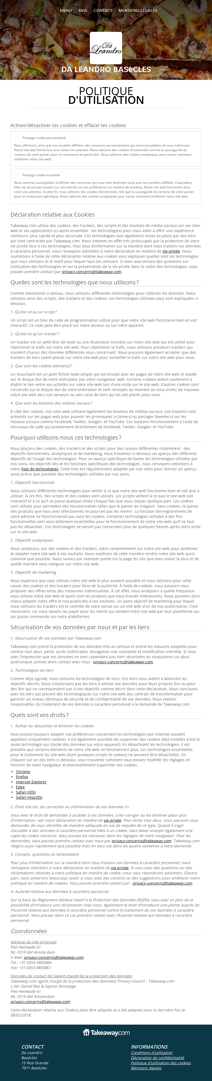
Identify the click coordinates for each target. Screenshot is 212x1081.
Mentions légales (138, 10)
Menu (66, 10)
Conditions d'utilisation (151, 1052)
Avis (82, 10)
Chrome (23, 771)
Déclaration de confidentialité (157, 1057)
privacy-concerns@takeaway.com (91, 271)
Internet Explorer (31, 781)
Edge (20, 787)
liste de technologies (39, 468)
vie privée (171, 251)
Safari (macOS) (29, 797)
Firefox (22, 776)
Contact (103, 10)
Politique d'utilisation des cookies (161, 1062)
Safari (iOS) (26, 792)
